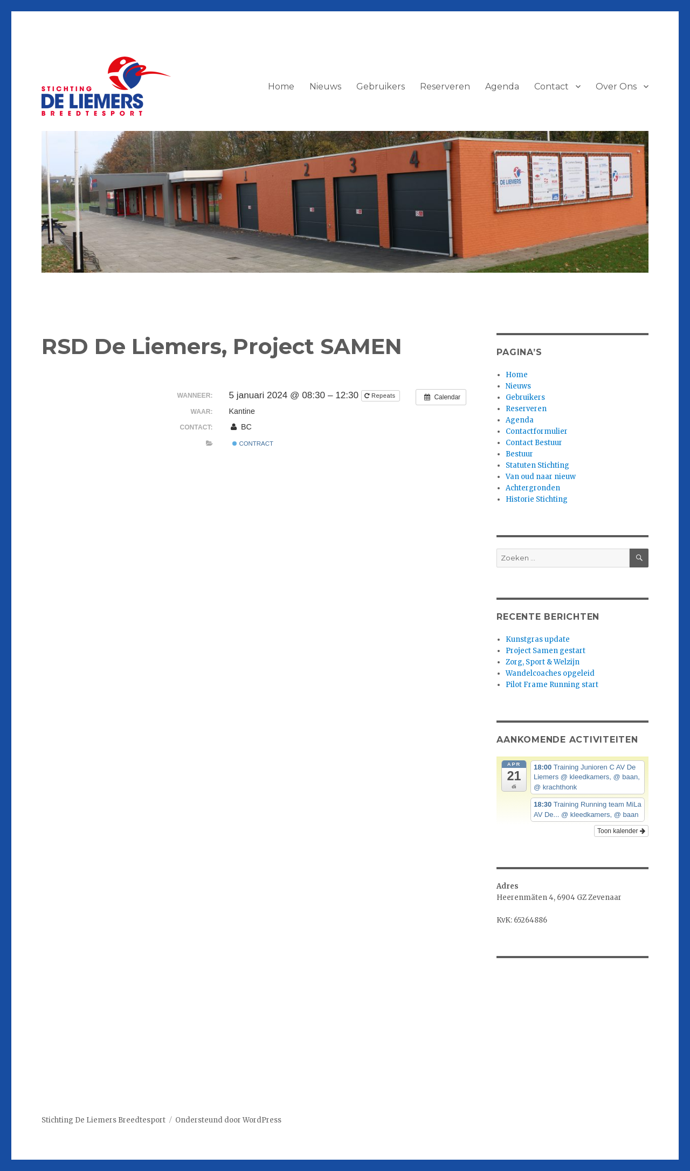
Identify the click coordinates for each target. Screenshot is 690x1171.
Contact (551, 86)
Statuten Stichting (537, 465)
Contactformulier (537, 431)
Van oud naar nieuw (541, 476)
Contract (252, 443)
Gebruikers (380, 86)
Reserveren (445, 86)
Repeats (380, 395)
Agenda (502, 86)
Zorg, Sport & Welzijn (542, 662)
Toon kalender (621, 831)
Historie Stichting (537, 499)
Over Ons (616, 86)
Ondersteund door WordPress (228, 1120)
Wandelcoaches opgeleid (550, 673)
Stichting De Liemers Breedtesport (103, 1120)
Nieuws (325, 86)
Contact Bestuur (534, 442)
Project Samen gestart (545, 650)
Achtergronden (533, 488)
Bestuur (519, 454)
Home (281, 86)
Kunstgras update (538, 639)
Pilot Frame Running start (552, 684)
